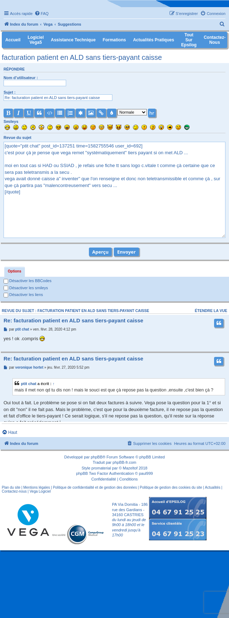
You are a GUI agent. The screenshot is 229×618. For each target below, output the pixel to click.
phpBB (96, 457)
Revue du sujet (17, 137)
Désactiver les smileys (26, 288)
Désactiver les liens (23, 294)
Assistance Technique (73, 39)
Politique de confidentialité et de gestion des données (95, 487)
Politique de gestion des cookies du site (171, 487)
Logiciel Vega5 (36, 40)
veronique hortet (29, 367)
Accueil (13, 39)
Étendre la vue (211, 310)
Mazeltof (130, 468)
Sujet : (10, 92)
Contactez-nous (14, 491)
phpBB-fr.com (125, 462)
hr (151, 113)
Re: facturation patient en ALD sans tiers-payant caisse (73, 320)
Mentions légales (36, 487)
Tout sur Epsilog (189, 39)
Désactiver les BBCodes (28, 281)
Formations (114, 39)
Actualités (212, 487)
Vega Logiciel (40, 491)
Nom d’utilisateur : (21, 78)
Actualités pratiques (153, 39)
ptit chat (22, 329)
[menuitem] (41, 13)
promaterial (101, 468)
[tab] (14, 272)
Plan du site (11, 487)
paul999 (146, 473)
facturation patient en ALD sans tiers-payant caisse (82, 57)
